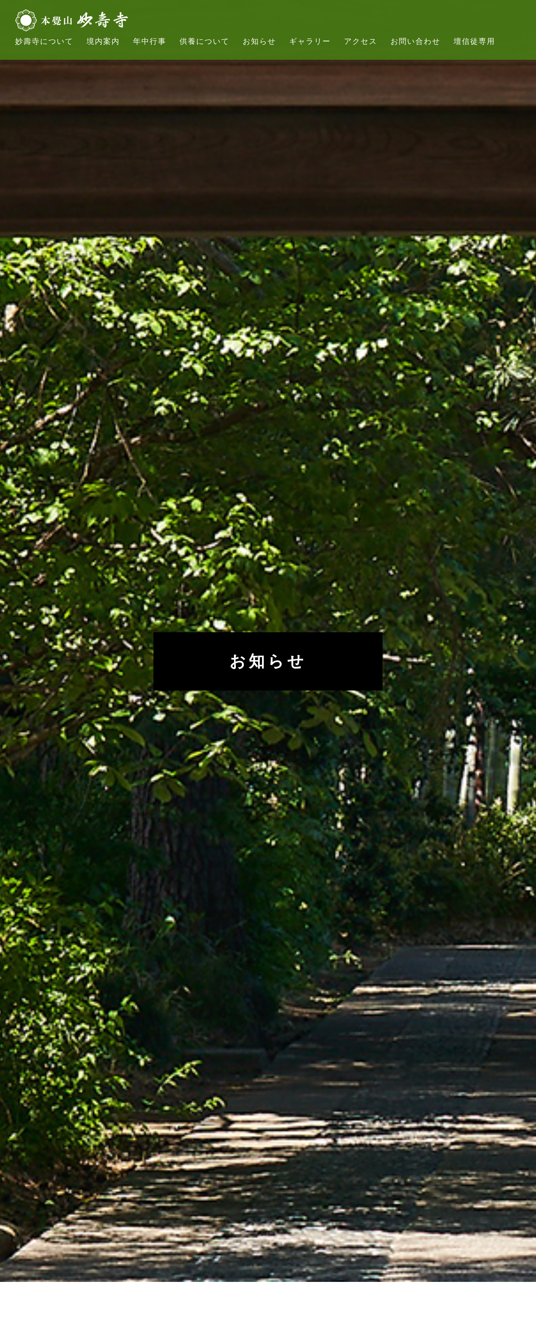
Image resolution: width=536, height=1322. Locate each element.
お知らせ (259, 41)
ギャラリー (310, 41)
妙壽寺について (44, 41)
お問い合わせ (415, 41)
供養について (204, 41)
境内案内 (103, 41)
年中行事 (149, 41)
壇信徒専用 (474, 41)
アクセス (360, 41)
